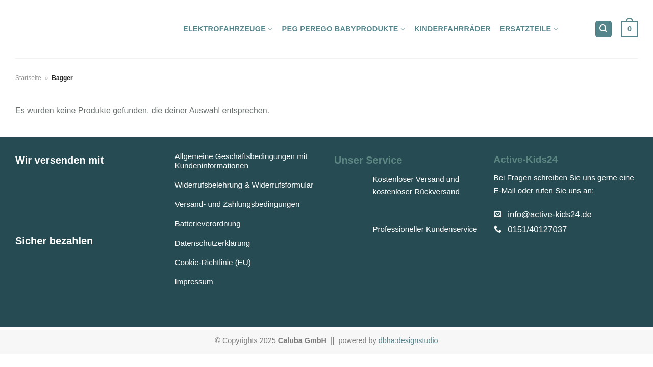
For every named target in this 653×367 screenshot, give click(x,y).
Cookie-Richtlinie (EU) (213, 262)
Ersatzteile (529, 29)
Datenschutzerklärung (212, 243)
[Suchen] (603, 29)
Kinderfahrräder (452, 28)
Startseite (28, 78)
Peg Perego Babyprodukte (344, 29)
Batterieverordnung (208, 223)
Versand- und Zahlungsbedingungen (237, 204)
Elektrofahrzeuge (228, 29)
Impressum (194, 281)
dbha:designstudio (408, 340)
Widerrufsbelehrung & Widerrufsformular (244, 184)
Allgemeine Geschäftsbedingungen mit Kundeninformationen (241, 161)
